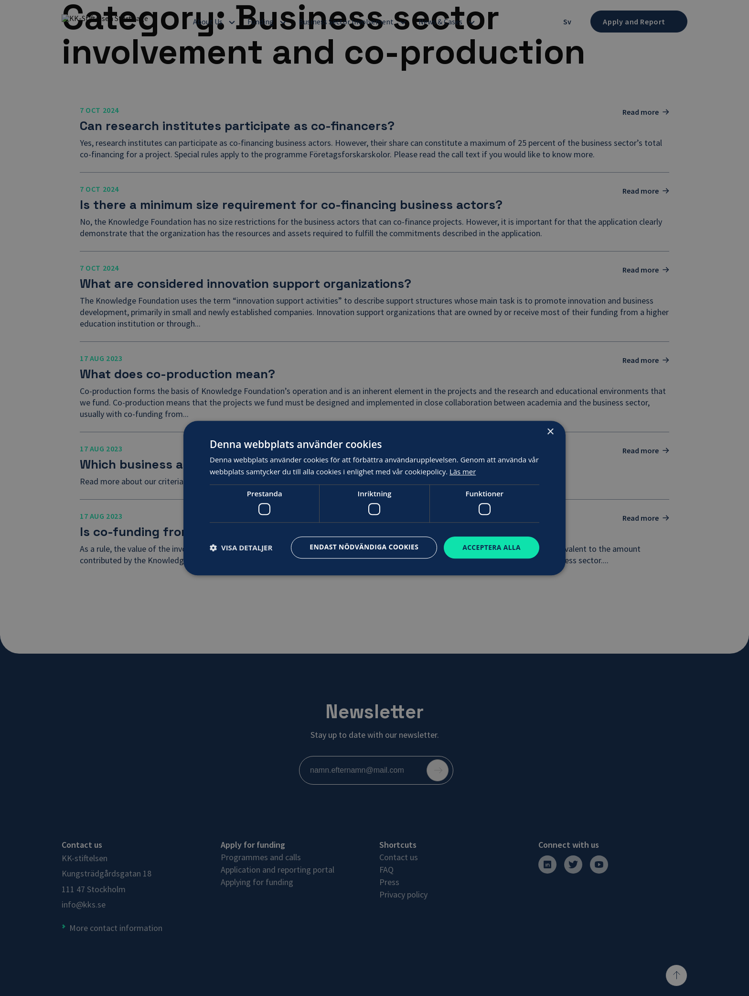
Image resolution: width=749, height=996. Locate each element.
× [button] (550, 431)
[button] (241, 547)
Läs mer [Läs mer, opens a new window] (462, 471)
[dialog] (374, 498)
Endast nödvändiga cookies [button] (363, 546)
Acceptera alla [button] (491, 547)
